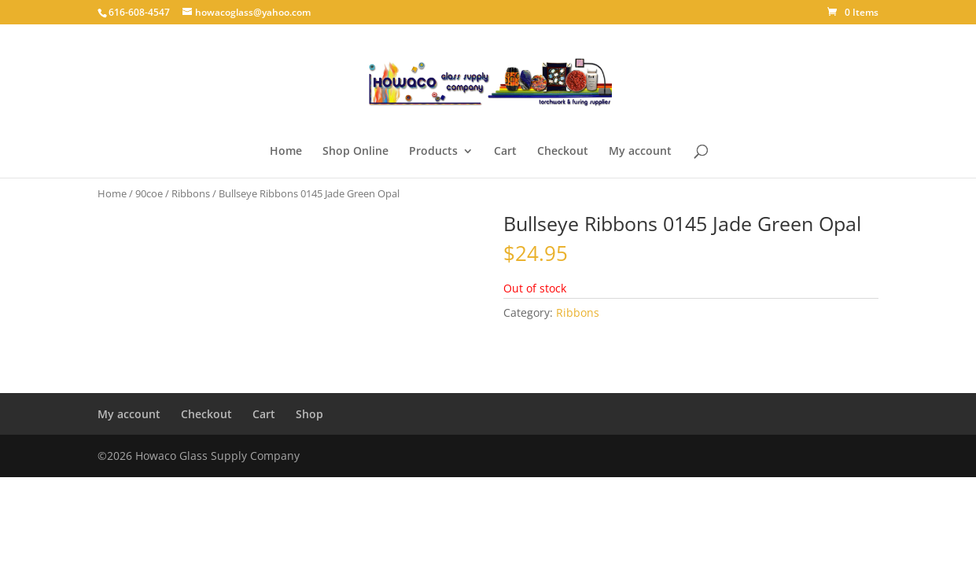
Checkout (562, 151)
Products (433, 151)
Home (286, 151)
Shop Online (355, 151)
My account (640, 151)
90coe (149, 193)
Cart (505, 151)
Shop (309, 413)
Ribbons (190, 193)
